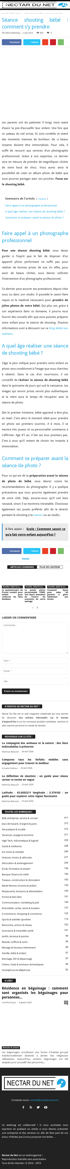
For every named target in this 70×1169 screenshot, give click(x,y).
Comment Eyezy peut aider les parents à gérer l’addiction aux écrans (57, 565)
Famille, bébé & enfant (11, 13)
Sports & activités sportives (16, 890)
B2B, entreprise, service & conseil (20, 789)
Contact (20, 1154)
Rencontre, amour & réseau (17, 895)
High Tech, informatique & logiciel (20, 811)
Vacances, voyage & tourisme (17, 805)
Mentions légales (58, 1154)
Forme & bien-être (12, 867)
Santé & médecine (12, 817)
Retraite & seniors (11, 1018)
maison (38, 486)
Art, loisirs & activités (13, 822)
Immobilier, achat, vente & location (21, 879)
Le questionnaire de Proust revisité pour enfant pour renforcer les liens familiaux (12, 565)
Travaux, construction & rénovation (21, 850)
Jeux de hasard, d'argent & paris (19, 794)
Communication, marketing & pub (20, 873)
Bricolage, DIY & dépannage (17, 929)
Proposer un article (37, 1154)
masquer (42, 169)
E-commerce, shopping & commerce (22, 884)
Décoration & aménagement (17, 834)
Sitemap (27, 1159)
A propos (9, 1154)
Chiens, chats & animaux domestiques (23, 935)
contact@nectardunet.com (44, 1070)
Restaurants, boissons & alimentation (22, 862)
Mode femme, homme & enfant (19, 856)
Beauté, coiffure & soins (15, 912)
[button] (64, 5)
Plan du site (41, 1159)
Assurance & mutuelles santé (17, 901)
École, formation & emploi (16, 839)
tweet (25, 529)
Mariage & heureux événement (19, 918)
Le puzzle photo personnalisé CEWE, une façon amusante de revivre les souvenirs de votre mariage (35, 567)
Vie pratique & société (13, 800)
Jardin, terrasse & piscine (15, 907)
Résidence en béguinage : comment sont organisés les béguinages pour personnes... (35, 963)
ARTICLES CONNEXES (22, 538)
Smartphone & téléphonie (16, 940)
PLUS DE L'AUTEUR (50, 538)
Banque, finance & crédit (15, 845)
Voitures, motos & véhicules (17, 828)
